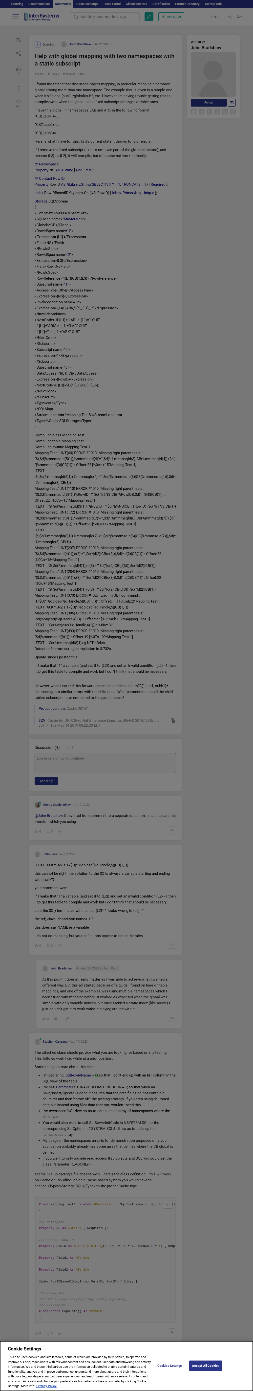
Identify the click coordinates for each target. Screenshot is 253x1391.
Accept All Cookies (205, 1370)
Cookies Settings (169, 1370)
